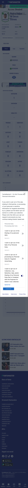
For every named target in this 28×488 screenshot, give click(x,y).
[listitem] (14, 225)
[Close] (25, 194)
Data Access (14, 294)
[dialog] (14, 244)
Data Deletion (5, 294)
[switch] (22, 233)
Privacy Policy (22, 294)
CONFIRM (8, 288)
